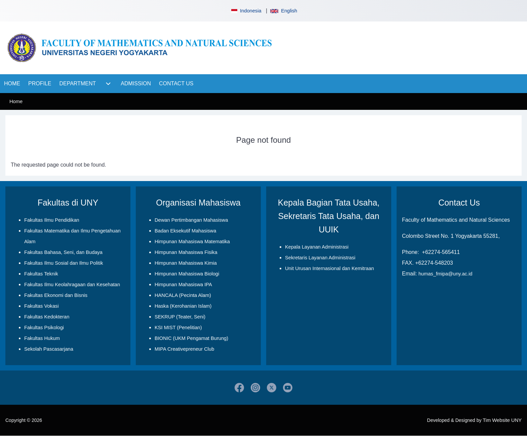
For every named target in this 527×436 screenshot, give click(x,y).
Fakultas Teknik (41, 273)
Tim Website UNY (502, 420)
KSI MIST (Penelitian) (178, 327)
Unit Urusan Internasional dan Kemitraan (329, 268)
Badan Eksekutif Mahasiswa (185, 230)
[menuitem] (12, 83)
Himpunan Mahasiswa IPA (183, 284)
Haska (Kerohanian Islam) (183, 306)
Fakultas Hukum (42, 338)
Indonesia (245, 10)
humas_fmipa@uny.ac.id (445, 273)
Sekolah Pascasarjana (48, 349)
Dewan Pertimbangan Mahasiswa (191, 220)
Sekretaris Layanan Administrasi (320, 257)
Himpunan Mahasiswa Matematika (192, 241)
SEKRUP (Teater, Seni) (180, 316)
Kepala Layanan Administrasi (317, 247)
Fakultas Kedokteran (46, 316)
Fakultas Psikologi (44, 327)
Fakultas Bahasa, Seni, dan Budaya (63, 252)
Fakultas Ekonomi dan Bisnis (55, 295)
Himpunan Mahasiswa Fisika (186, 252)
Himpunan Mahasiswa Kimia (186, 263)
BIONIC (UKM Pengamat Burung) (191, 338)
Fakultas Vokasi (41, 306)
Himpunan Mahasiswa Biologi (187, 273)
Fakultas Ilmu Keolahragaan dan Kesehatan (72, 284)
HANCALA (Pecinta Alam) (183, 295)
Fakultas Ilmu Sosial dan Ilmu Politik (63, 263)
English (283, 10)
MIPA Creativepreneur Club (184, 349)
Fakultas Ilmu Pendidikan (51, 220)
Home (16, 101)
